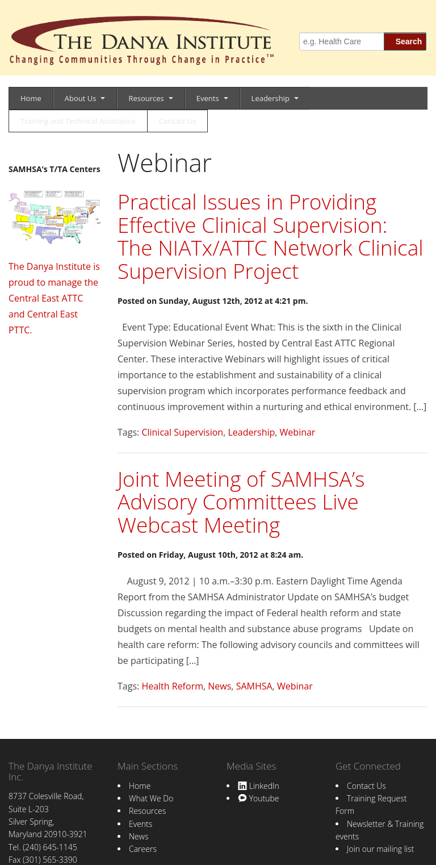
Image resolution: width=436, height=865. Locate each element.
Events (207, 98)
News (219, 686)
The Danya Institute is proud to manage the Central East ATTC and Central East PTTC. (54, 298)
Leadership (270, 98)
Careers (143, 848)
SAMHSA (254, 686)
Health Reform (172, 686)
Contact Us (177, 121)
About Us (81, 98)
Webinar (298, 432)
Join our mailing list (380, 848)
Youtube (258, 798)
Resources (146, 98)
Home (30, 98)
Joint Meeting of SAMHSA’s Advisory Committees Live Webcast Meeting (241, 501)
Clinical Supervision (182, 432)
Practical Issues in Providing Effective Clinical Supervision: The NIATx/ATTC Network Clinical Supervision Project (271, 236)
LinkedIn (258, 785)
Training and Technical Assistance (78, 121)
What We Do (151, 798)
